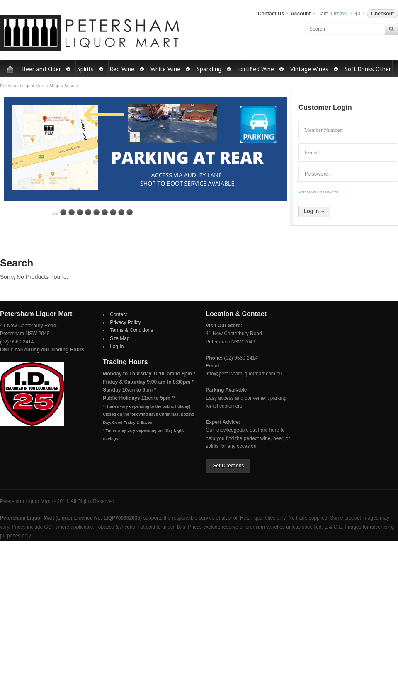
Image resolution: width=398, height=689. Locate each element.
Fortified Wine (261, 69)
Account (301, 14)
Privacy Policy (125, 322)
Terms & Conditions (131, 330)
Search (71, 85)
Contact (118, 314)
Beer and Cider (46, 69)
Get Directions (228, 466)
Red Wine (127, 69)
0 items (338, 14)
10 (129, 212)
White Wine (170, 69)
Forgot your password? (318, 192)
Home (10, 68)
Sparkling (214, 69)
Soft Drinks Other (368, 69)
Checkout (382, 14)
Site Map (119, 338)
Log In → (314, 211)
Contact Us (271, 14)
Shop (54, 85)
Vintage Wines (314, 69)
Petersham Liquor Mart (22, 85)
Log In (117, 346)
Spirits (90, 69)
